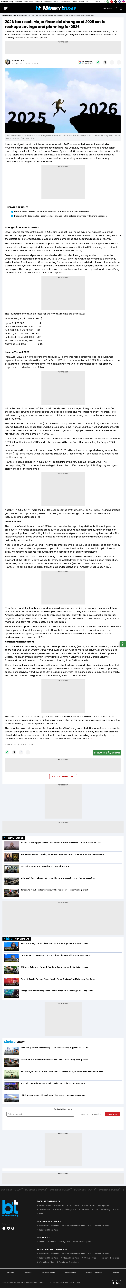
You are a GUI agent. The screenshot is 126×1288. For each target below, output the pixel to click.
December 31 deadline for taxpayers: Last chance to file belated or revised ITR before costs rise (60, 216)
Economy (60, 1205)
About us (10, 1273)
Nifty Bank (65, 1242)
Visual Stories (44, 1209)
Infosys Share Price (71, 1258)
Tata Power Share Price (69, 1262)
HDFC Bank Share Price (99, 1225)
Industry (106, 1209)
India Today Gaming (51, 2)
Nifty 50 (53, 1242)
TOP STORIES (15, 837)
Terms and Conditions (94, 1273)
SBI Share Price (90, 1258)
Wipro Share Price (46, 1262)
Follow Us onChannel (107, 752)
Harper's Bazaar (78, 2)
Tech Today (73, 1205)
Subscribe (107, 8)
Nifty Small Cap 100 (82, 1242)
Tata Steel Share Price (48, 1230)
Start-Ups (84, 1209)
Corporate (104, 1205)
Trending (59, 1209)
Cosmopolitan (65, 2)
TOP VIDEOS (17, 938)
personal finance (20, 15)
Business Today (7, 2)
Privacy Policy (70, 1273)
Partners (115, 1273)
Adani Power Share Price (74, 1225)
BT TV (96, 1209)
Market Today (45, 1205)
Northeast (38, 2)
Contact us (28, 1273)
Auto (117, 1209)
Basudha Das (18, 60)
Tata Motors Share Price (49, 1225)
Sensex (42, 1242)
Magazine (71, 1209)
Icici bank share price (110, 1258)
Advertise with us (48, 1273)
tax (29, 15)
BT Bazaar (18, 2)
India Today (28, 2)
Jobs (41, 1214)
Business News (7, 15)
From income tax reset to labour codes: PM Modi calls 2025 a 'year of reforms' (51, 211)
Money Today (89, 1205)
